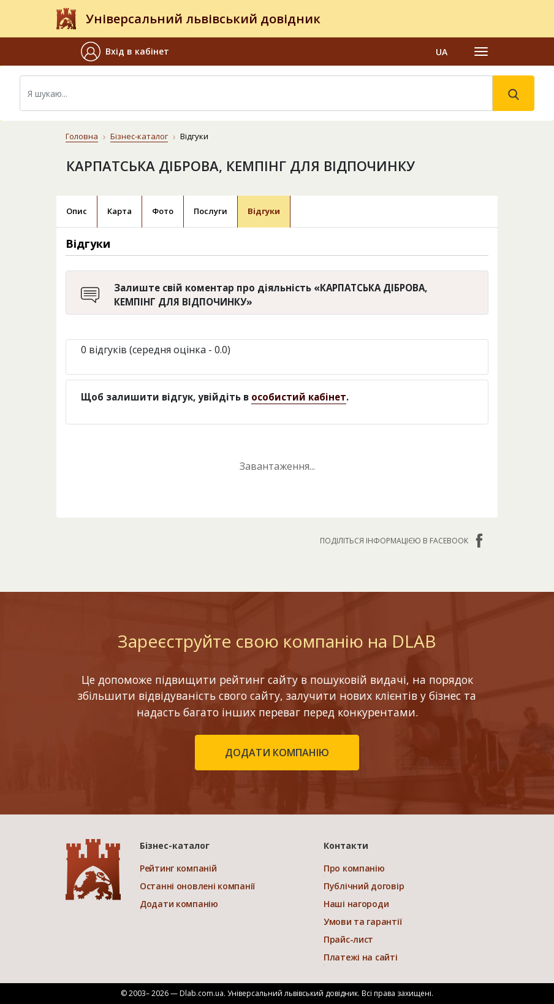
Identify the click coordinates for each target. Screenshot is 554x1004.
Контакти (346, 845)
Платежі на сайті (361, 957)
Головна (82, 136)
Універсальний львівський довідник (203, 18)
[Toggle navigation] (481, 51)
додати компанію (277, 752)
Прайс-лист (348, 939)
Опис (76, 211)
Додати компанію (179, 904)
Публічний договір (364, 886)
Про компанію (354, 868)
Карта (119, 211)
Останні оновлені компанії (197, 886)
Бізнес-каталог (139, 136)
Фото (162, 211)
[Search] (256, 93)
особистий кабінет (298, 397)
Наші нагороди (356, 904)
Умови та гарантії (362, 921)
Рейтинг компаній (178, 868)
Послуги (210, 211)
